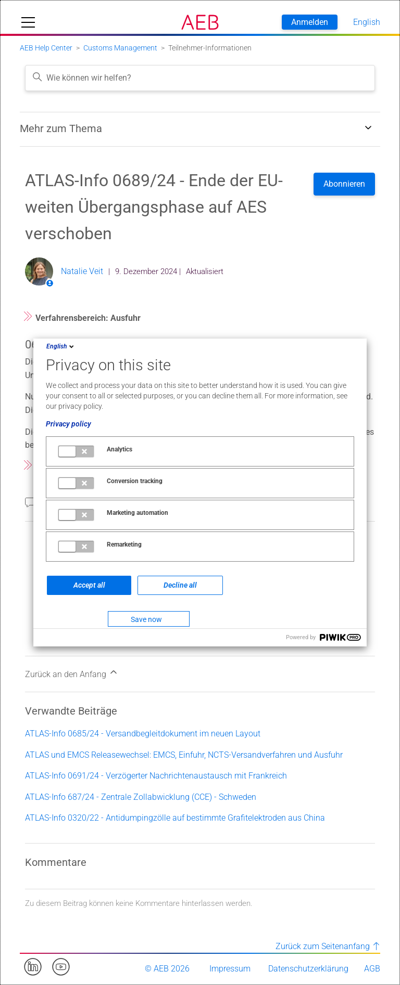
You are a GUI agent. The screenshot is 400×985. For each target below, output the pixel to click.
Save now (146, 619)
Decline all (180, 585)
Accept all (89, 585)
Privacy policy (68, 424)
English (61, 346)
